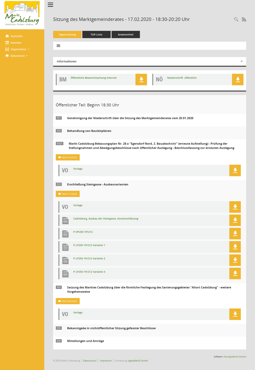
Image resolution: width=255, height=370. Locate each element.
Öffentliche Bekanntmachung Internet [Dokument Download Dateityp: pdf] (94, 77)
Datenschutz (89, 360)
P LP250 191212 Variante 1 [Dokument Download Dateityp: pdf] (89, 245)
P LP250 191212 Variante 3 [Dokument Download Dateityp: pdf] (89, 271)
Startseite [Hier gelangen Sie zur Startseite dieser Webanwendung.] (13, 36)
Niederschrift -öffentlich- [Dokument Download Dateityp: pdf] (182, 77)
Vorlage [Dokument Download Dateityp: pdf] (78, 168)
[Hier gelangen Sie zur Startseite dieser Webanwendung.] (22, 13)
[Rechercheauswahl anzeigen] (236, 20)
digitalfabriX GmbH (138, 360)
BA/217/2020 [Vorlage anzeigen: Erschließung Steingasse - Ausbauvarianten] (69, 194)
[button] (22, 49)
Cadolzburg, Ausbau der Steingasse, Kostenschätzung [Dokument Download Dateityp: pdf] (105, 218)
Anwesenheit (126, 34)
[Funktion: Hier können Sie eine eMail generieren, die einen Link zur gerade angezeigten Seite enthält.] (58, 46)
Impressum (105, 360)
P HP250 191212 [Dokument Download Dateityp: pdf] (83, 231)
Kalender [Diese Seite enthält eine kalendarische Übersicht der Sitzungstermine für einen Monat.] (13, 42)
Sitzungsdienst (235, 356)
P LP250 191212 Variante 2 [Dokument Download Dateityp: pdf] (89, 258)
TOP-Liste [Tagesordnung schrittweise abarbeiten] (96, 34)
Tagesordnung (67, 34)
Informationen (66, 61)
